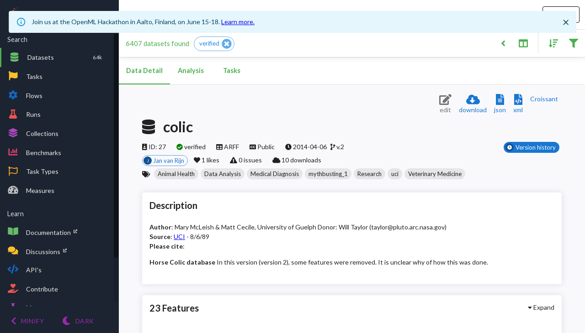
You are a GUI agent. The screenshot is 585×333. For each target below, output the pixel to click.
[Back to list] (503, 42)
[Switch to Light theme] (77, 320)
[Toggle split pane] (523, 42)
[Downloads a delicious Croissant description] (544, 98)
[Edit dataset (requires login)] (445, 104)
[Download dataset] (472, 104)
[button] (214, 43)
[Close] (566, 22)
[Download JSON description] (500, 104)
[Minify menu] (27, 320)
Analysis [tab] (190, 71)
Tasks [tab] (231, 71)
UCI (179, 236)
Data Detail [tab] (144, 71)
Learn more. (238, 22)
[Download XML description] (518, 104)
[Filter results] (573, 42)
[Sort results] (551, 42)
